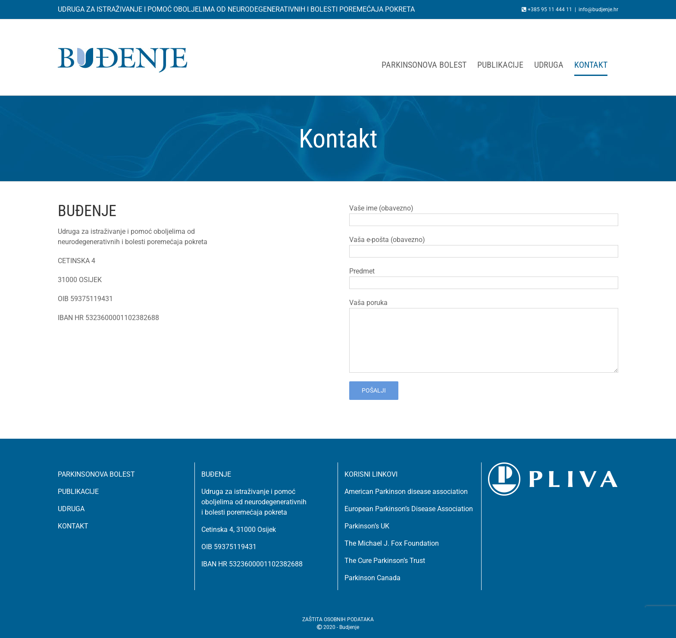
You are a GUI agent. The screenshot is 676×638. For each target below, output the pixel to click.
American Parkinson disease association (406, 491)
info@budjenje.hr (598, 9)
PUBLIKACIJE (78, 491)
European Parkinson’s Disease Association (408, 509)
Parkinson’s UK (366, 526)
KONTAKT (73, 526)
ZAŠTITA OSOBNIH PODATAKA (338, 619)
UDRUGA (71, 509)
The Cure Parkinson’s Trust (384, 560)
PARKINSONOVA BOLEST (96, 474)
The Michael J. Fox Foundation (391, 543)
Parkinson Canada (372, 578)
